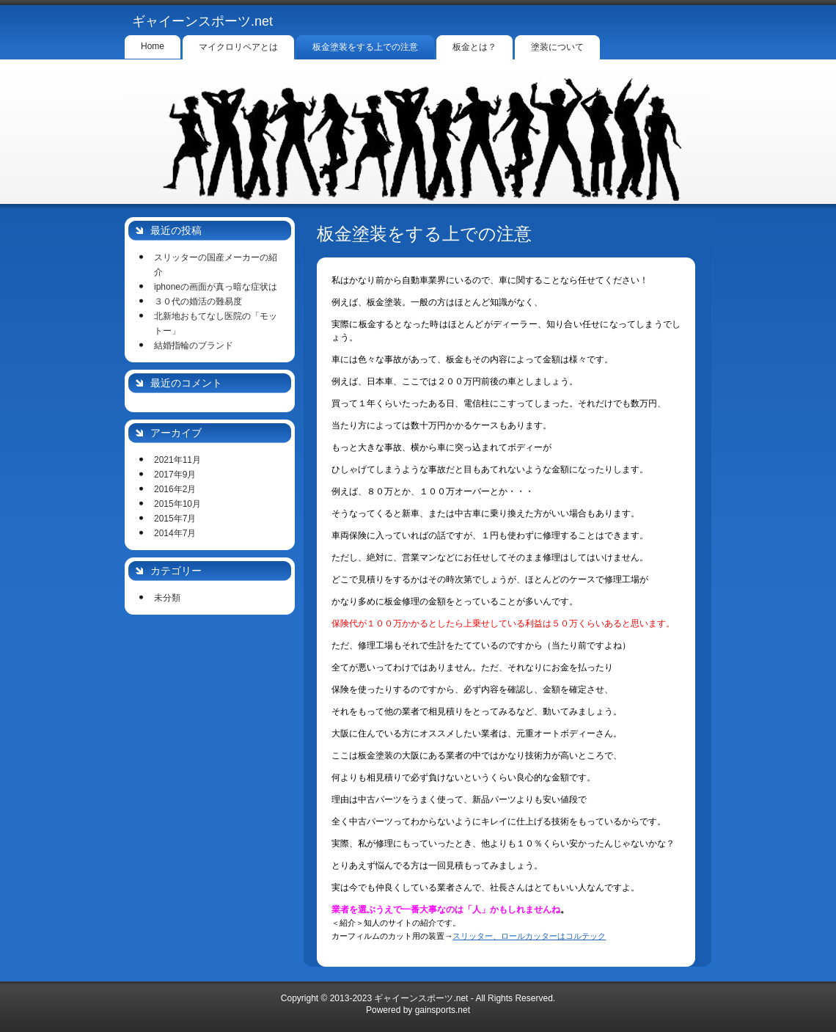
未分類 (167, 598)
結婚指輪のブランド (193, 345)
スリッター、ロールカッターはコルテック (529, 936)
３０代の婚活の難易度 (198, 301)
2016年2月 (175, 489)
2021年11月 (177, 460)
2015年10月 (177, 504)
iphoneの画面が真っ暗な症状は (215, 287)
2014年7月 (175, 533)
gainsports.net (442, 1010)
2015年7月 (175, 518)
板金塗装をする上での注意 (424, 234)
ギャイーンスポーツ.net (202, 21)
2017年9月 (175, 474)
